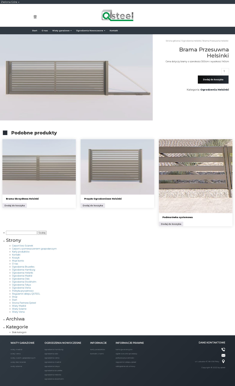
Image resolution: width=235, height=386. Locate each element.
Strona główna (173, 41)
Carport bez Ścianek (22, 245)
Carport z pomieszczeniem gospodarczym (34, 248)
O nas (45, 30)
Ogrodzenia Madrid (22, 275)
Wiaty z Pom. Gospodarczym (23, 358)
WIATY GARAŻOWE (22, 342)
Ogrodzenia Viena (21, 287)
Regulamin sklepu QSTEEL (26, 293)
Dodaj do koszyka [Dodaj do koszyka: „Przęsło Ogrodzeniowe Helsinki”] (93, 205)
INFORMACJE (98, 342)
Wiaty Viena (18, 312)
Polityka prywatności (23, 290)
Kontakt (114, 30)
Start (34, 30)
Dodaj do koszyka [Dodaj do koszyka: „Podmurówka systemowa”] (171, 224)
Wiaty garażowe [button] (62, 30)
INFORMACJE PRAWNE (130, 342)
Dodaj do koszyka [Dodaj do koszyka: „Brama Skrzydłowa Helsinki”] (14, 205)
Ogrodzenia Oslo (21, 278)
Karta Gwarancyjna (124, 349)
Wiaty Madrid (19, 305)
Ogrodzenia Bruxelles (23, 266)
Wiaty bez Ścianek (18, 362)
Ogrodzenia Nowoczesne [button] (90, 30)
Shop (14, 296)
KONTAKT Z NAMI (97, 353)
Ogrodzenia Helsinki (191, 41)
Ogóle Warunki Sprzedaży (126, 353)
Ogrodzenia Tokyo (21, 284)
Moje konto (18, 260)
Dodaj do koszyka (213, 79)
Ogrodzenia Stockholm (24, 281)
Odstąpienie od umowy (125, 366)
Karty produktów (21, 251)
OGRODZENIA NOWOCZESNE (63, 342)
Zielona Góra (10, 1)
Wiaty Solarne (19, 309)
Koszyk (15, 257)
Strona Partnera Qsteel (24, 302)
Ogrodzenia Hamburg (23, 269)
